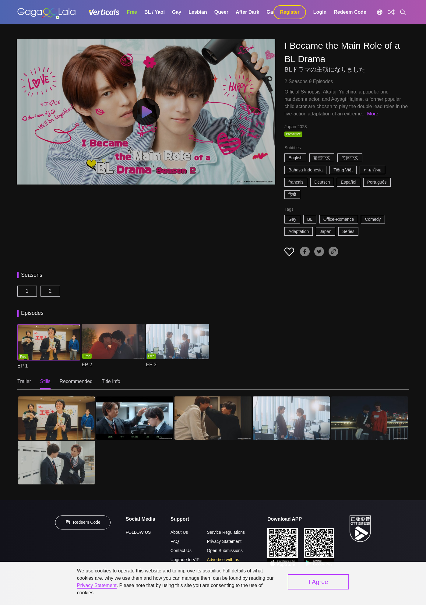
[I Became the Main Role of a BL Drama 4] (291, 418)
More (372, 113)
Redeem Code (350, 12)
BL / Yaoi (154, 12)
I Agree (318, 582)
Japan (325, 231)
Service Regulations (226, 532)
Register (290, 12)
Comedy (373, 219)
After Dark (247, 12)
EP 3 (151, 364)
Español (348, 182)
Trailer (24, 381)
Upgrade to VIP (185, 559)
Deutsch (322, 182)
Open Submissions (225, 550)
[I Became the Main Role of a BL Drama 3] (213, 418)
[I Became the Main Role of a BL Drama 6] (56, 462)
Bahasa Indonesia (305, 169)
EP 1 (22, 365)
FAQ (175, 541)
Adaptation (298, 231)
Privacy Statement (224, 541)
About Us (179, 532)
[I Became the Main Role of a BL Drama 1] (56, 418)
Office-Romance (338, 219)
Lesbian (197, 12)
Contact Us (181, 550)
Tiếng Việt (343, 169)
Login (320, 12)
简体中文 (349, 157)
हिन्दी (292, 194)
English (295, 157)
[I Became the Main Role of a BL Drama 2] (134, 418)
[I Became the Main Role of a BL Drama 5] (369, 418)
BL (309, 219)
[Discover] (391, 12)
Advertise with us (223, 559)
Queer (221, 12)
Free (132, 12)
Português (377, 182)
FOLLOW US (138, 532)
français (295, 182)
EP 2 (87, 364)
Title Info (111, 381)
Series (348, 231)
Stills (45, 381)
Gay (176, 12)
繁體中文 (321, 157)
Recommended (76, 381)
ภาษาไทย (372, 169)
